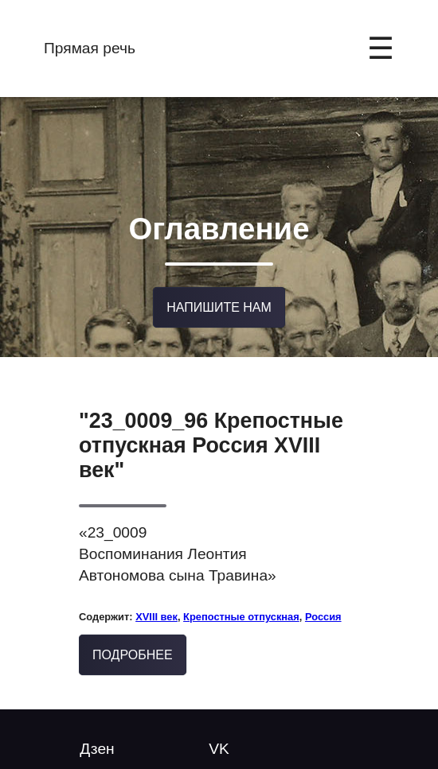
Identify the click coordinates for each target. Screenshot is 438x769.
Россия (323, 608)
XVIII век (156, 608)
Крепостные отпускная (241, 608)
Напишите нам (219, 299)
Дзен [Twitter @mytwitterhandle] (97, 740)
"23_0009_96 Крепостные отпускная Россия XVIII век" (211, 436)
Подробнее (132, 647)
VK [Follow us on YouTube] (219, 740)
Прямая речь (89, 48)
